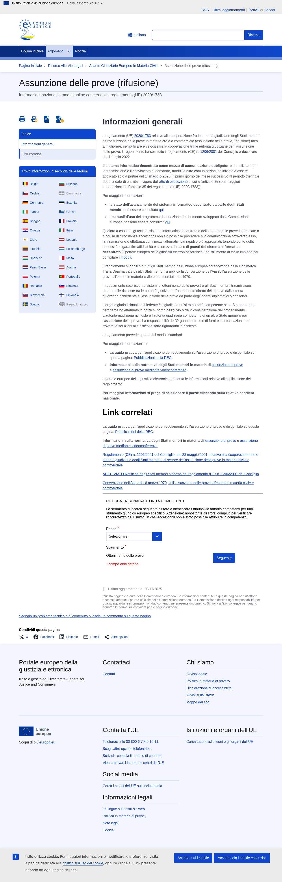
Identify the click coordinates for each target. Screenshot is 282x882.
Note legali (111, 823)
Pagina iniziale (32, 51)
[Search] (253, 35)
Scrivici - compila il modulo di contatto (132, 756)
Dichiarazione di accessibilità (209, 688)
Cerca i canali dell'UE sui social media (132, 786)
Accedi (269, 10)
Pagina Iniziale (30, 66)
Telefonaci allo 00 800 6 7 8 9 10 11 (130, 741)
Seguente (224, 558)
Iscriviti (254, 10)
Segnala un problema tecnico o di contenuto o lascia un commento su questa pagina (85, 616)
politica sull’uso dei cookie (83, 863)
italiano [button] (137, 35)
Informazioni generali (38, 144)
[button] (25, 637)
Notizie (80, 51)
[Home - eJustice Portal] (35, 29)
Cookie (108, 830)
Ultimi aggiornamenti (229, 10)
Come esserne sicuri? (85, 3)
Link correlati (32, 154)
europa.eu (47, 742)
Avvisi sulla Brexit (200, 695)
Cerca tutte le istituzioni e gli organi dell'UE (219, 741)
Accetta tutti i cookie (193, 858)
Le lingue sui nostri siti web (124, 809)
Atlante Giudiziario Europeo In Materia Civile (123, 66)
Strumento (115, 547)
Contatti (109, 674)
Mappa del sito (197, 702)
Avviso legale (196, 674)
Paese (111, 529)
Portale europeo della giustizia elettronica (48, 666)
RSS (205, 10)
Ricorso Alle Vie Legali (65, 66)
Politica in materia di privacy (208, 681)
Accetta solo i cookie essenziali (242, 858)
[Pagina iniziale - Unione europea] (35, 731)
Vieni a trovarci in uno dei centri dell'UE (133, 763)
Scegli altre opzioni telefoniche (126, 749)
